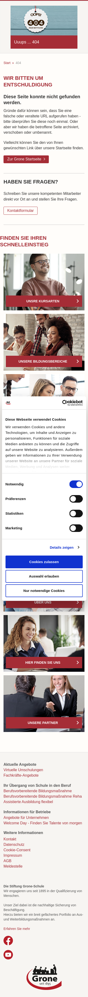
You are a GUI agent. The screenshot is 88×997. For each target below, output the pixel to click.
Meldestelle (13, 866)
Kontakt (10, 839)
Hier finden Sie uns (42, 662)
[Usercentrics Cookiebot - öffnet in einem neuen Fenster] (63, 403)
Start (7, 63)
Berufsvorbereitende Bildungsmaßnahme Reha (43, 796)
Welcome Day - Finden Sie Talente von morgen (43, 823)
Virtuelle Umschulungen (23, 770)
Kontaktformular (20, 211)
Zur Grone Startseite (24, 159)
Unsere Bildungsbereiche (43, 361)
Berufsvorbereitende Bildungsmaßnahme (38, 791)
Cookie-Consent (17, 850)
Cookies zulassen (44, 562)
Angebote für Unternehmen (26, 818)
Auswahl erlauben (44, 576)
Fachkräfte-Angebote (21, 775)
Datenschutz (14, 845)
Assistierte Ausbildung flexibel (28, 802)
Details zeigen (61, 547)
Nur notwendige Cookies (44, 591)
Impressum (13, 855)
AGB (7, 861)
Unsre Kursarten (42, 301)
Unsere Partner (43, 723)
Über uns (42, 602)
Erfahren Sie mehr (17, 929)
